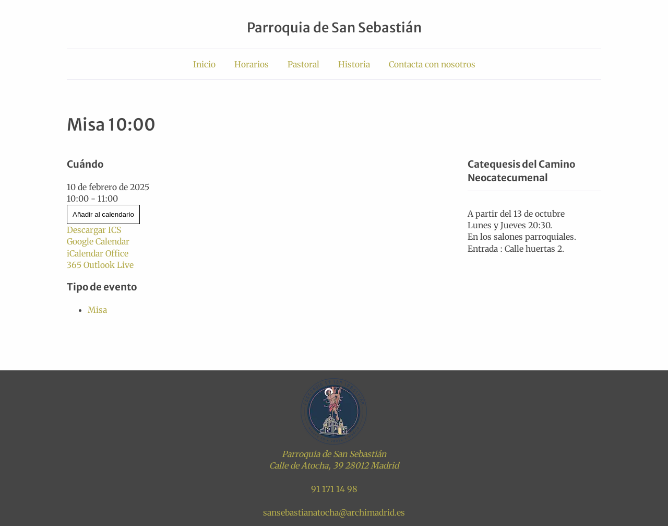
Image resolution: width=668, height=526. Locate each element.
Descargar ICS (94, 230)
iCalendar (85, 253)
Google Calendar (98, 241)
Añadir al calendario (103, 214)
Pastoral (303, 64)
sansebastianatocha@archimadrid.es (334, 512)
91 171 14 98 (334, 489)
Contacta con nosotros (432, 64)
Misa (97, 310)
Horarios (251, 64)
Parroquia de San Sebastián (334, 27)
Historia (354, 64)
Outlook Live (109, 265)
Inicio (204, 64)
